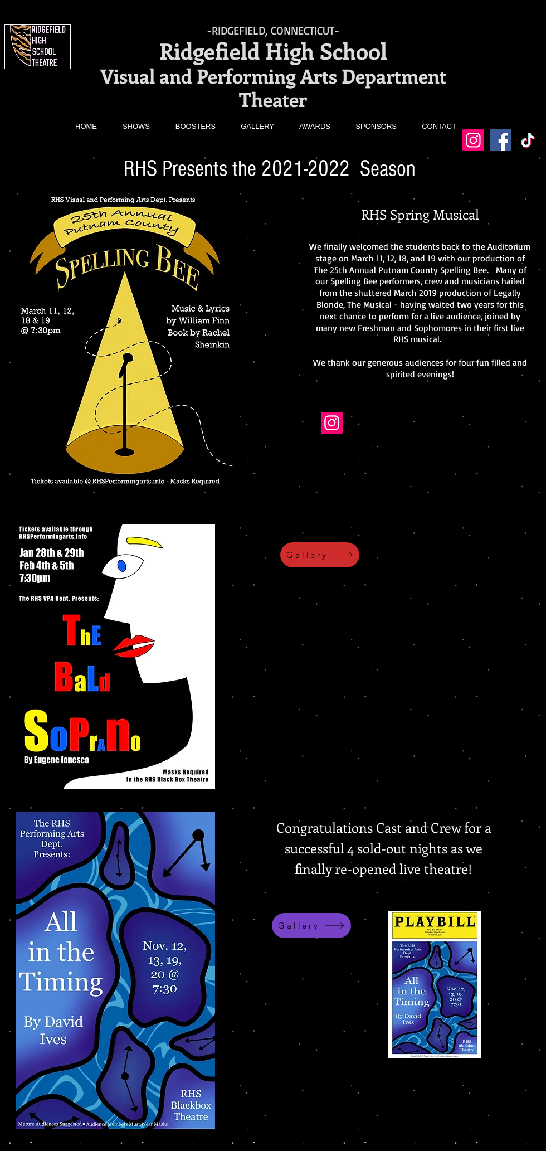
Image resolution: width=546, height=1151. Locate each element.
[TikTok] (528, 140)
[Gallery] (319, 554)
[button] (129, 126)
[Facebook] (500, 140)
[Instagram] (473, 140)
